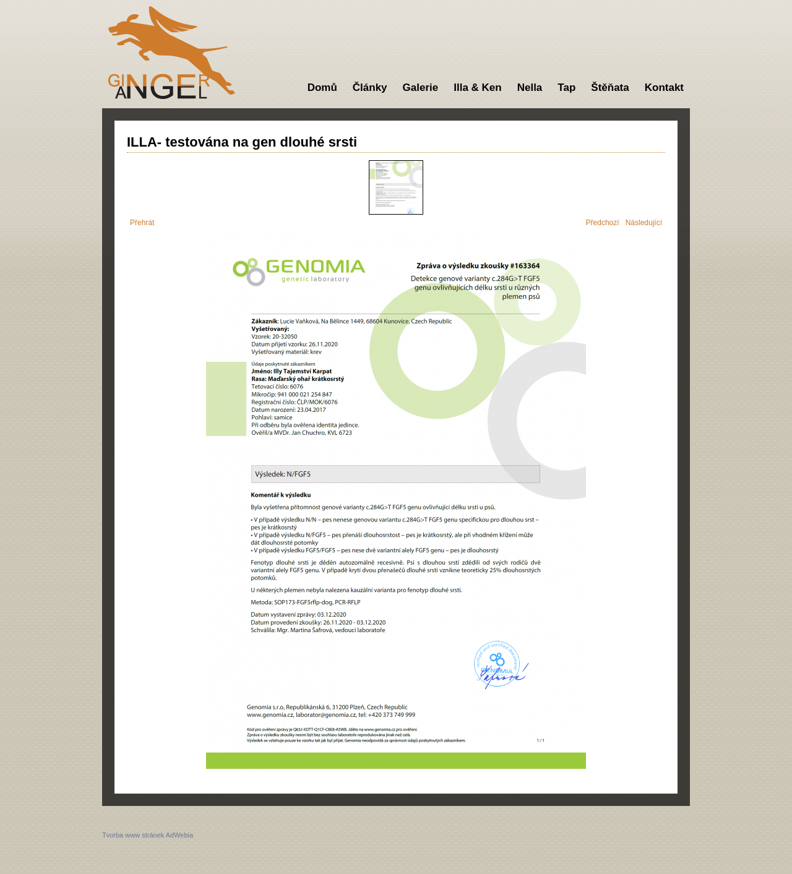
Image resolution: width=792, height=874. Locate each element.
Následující (644, 222)
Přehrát (142, 222)
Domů (322, 87)
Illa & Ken (477, 87)
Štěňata (610, 87)
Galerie (421, 87)
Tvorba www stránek (133, 835)
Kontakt (664, 87)
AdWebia (179, 835)
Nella (530, 87)
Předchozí (602, 222)
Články (370, 87)
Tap (566, 87)
